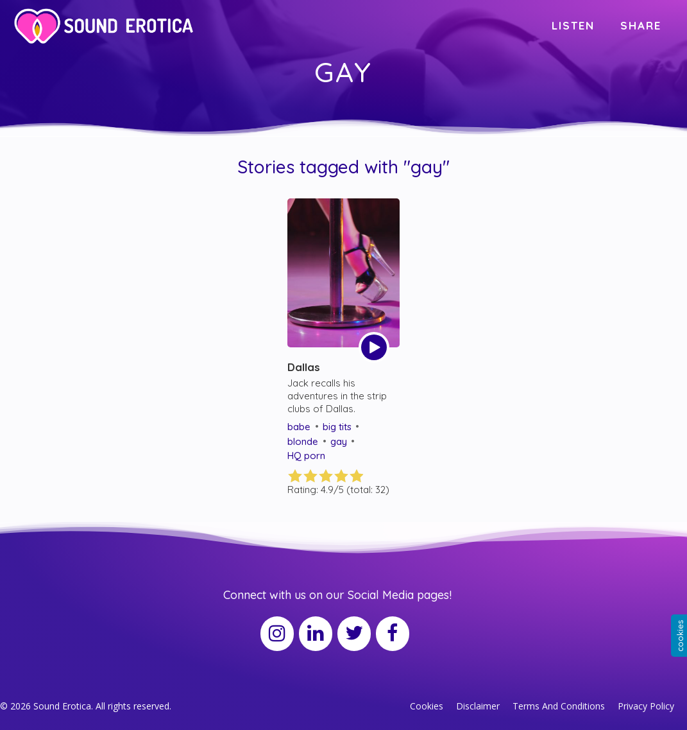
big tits (337, 427)
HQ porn (306, 455)
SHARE (640, 25)
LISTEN (573, 25)
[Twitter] (354, 633)
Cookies (426, 706)
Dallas (303, 367)
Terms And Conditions (559, 706)
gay (338, 441)
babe (298, 427)
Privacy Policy (646, 706)
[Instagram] (277, 633)
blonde (302, 441)
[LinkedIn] (315, 633)
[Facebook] (392, 633)
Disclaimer (478, 706)
